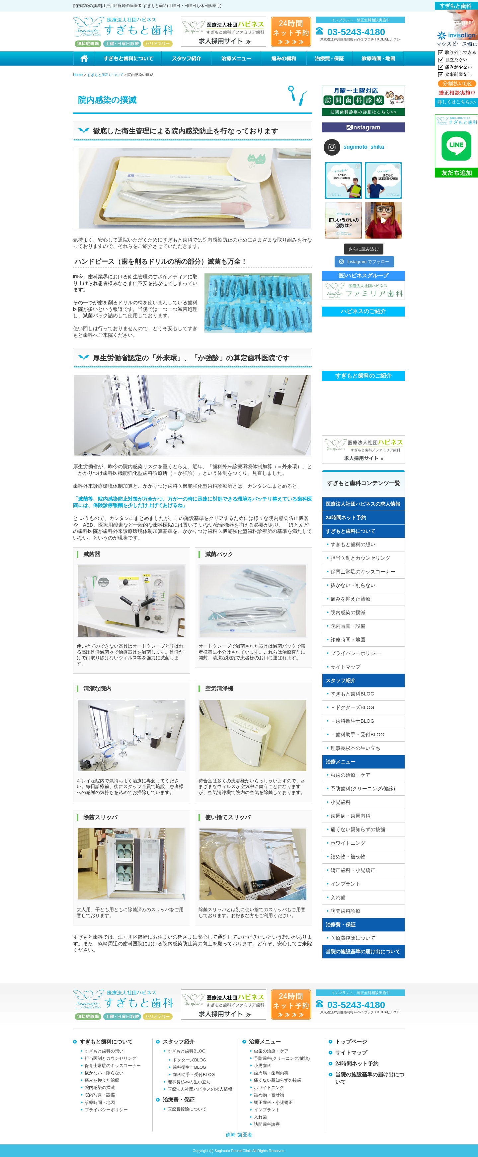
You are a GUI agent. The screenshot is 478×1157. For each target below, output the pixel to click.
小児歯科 (341, 802)
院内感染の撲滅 (348, 612)
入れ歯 (338, 897)
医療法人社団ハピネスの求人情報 (363, 504)
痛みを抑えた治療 (350, 599)
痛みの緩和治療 (283, 58)
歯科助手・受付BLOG (194, 1074)
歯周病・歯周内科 (350, 816)
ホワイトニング (348, 843)
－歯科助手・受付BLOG (357, 734)
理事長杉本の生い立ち (355, 748)
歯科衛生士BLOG (189, 1067)
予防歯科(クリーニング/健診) (363, 788)
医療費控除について (353, 938)
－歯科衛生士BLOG (352, 721)
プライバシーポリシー (355, 653)
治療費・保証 (329, 58)
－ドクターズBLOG (352, 707)
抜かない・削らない (353, 585)
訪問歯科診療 (345, 911)
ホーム (84, 58)
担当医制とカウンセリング (360, 558)
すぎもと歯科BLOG (352, 693)
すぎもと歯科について (128, 58)
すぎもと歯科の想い (353, 544)
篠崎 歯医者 (239, 1134)
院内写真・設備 (348, 626)
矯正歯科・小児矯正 (353, 870)
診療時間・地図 (379, 58)
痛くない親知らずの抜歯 (358, 829)
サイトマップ (345, 667)
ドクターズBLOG (189, 1059)
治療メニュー (236, 58)
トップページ (351, 1042)
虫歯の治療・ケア (350, 775)
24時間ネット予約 (346, 517)
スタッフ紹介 (186, 58)
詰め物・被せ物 (348, 856)
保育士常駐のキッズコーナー (363, 571)
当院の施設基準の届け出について (363, 951)
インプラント (345, 884)
